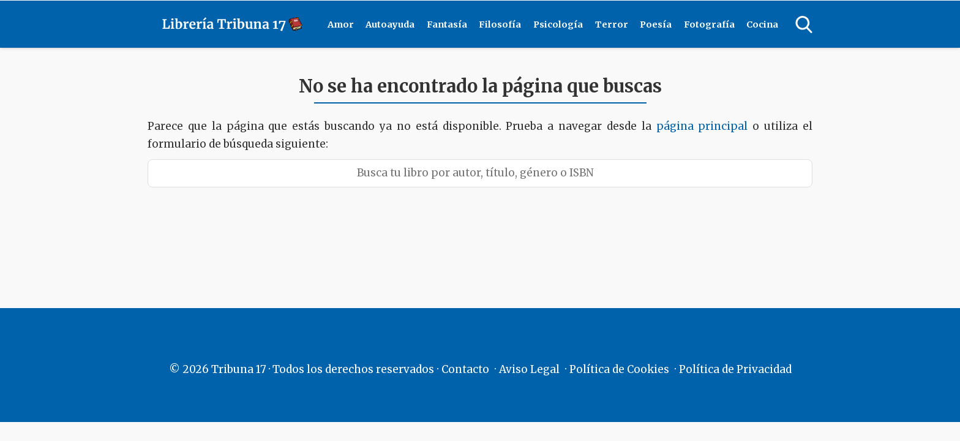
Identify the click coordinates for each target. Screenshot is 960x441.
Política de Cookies (619, 369)
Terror (611, 24)
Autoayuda (390, 24)
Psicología (558, 24)
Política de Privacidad (735, 369)
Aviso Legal (529, 369)
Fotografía (709, 24)
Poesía (656, 24)
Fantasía (447, 24)
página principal (704, 126)
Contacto (465, 369)
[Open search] (803, 24)
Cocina (762, 24)
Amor (341, 24)
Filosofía (500, 24)
